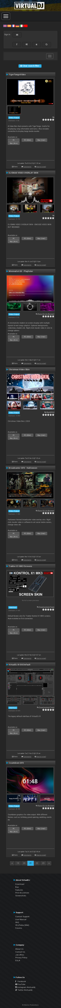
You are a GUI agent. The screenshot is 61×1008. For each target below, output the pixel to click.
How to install (41, 167)
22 (37, 863)
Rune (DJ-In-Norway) (46, 314)
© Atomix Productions (30, 1005)
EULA (17, 960)
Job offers (19, 955)
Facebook (20, 981)
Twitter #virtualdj (23, 990)
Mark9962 (50, 412)
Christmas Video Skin (19, 369)
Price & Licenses (22, 893)
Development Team (46, 607)
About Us (19, 949)
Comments (27, 167)
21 (30, 863)
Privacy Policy (21, 957)
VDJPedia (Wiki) (22, 925)
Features (19, 890)
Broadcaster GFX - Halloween (23, 468)
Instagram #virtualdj (25, 987)
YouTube (20, 984)
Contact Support (22, 916)
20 (24, 863)
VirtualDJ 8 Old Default (19, 665)
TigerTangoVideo (17, 74)
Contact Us (20, 952)
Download (19, 884)
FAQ (17, 922)
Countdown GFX (16, 763)
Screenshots (20, 895)
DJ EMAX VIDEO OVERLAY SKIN (23, 173)
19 (18, 863)
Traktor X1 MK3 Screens (20, 566)
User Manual (20, 919)
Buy (17, 887)
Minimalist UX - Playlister (21, 271)
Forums (18, 928)
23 (43, 863)
